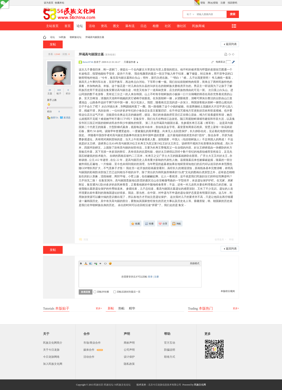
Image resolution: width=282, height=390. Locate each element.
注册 (223, 2)
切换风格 (197, 2)
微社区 (181, 26)
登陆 (202, 2)
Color (86, 263)
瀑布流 (130, 26)
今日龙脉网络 (51, 356)
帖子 (189, 14)
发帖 (53, 44)
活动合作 (88, 356)
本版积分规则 (228, 291)
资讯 (104, 26)
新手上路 (52, 100)
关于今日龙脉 (51, 349)
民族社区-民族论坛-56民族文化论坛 (112, 384)
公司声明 (129, 349)
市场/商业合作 (92, 342)
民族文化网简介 (52, 342)
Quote (100, 263)
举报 (231, 239)
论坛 (80, 26)
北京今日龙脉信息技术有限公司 (164, 384)
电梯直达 (220, 61)
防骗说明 (169, 349)
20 (50, 90)
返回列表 (231, 44)
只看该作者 (130, 62)
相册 (156, 26)
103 (59, 90)
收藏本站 (59, 2)
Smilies (110, 263)
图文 (116, 26)
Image (91, 263)
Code (105, 263)
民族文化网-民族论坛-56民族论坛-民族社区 (44, 37)
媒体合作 (88, 349)
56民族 (62, 37)
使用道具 (219, 239)
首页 (67, 26)
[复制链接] (110, 54)
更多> (99, 308)
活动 (92, 26)
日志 (143, 26)
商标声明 (129, 342)
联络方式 (169, 356)
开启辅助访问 (193, 3)
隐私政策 (129, 363)
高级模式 (194, 263)
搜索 (232, 14)
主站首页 (52, 26)
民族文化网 (200, 384)
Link (96, 263)
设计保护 (129, 356)
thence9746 (87, 62)
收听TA (54, 117)
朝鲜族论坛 (75, 37)
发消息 (66, 117)
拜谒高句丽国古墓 (94, 37)
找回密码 (232, 2)
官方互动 (169, 342)
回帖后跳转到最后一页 (126, 291)
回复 (86, 239)
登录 (150, 276)
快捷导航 (234, 26)
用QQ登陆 (213, 2)
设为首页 (48, 2)
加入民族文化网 (52, 363)
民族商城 (198, 26)
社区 (168, 26)
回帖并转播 (101, 291)
